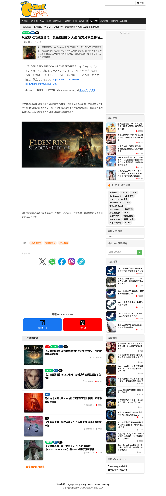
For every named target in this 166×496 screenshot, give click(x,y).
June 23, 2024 (87, 90)
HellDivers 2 (115, 196)
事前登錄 (57, 21)
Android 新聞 (45, 21)
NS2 (47, 347)
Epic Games (115, 209)
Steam (124, 192)
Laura (128, 223)
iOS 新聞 (34, 21)
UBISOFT (129, 196)
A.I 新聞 (123, 21)
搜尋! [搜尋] (140, 3)
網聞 (47, 394)
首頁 (24, 21)
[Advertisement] (62, 188)
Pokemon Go (115, 203)
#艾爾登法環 (36, 243)
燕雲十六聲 (129, 219)
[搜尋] (120, 3)
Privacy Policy (79, 484)
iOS (111, 199)
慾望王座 (129, 209)
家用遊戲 (94, 21)
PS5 (32, 33)
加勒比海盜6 (115, 213)
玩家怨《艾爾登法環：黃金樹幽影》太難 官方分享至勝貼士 (71, 27)
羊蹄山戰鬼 (128, 216)
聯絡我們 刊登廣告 (117, 470)
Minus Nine (114, 219)
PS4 (126, 213)
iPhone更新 (122, 199)
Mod (128, 203)
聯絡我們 (61, 484)
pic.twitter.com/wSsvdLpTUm (41, 83)
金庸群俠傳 (114, 216)
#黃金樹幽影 (50, 243)
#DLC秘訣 (63, 243)
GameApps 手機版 (117, 466)
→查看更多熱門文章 (33, 466)
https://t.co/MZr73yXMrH (66, 79)
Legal (69, 484)
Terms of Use (94, 484)
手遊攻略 (67, 21)
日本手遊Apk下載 (80, 21)
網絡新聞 (104, 21)
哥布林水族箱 (115, 223)
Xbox (133, 192)
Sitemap (105, 484)
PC (37, 33)
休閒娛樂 (114, 21)
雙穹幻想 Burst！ (117, 206)
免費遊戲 (113, 192)
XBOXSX (26, 33)
